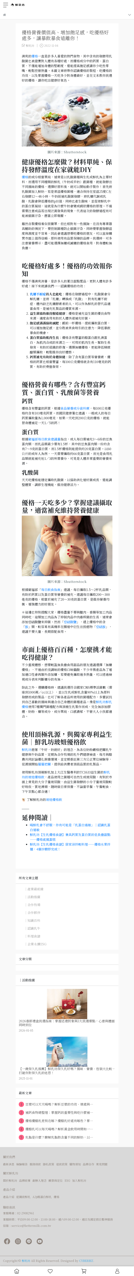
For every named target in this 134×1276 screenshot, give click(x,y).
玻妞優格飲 (54, 799)
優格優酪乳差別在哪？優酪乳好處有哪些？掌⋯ (56, 1120)
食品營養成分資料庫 (74, 408)
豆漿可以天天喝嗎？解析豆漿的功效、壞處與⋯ (56, 1104)
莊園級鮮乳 (23, 1197)
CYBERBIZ (86, 1261)
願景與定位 (56, 1180)
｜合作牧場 (32, 904)
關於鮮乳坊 (10, 1180)
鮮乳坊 (26, 749)
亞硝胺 (101, 626)
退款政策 (62, 1164)
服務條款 (35, 1164)
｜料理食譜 (32, 936)
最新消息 (8, 1164)
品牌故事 (24, 1180)
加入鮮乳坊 (79, 1180)
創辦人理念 (39, 1180)
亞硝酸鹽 (70, 622)
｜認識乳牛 (32, 928)
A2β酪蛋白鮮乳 (42, 1197)
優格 (34, 56)
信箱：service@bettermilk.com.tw (27, 1226)
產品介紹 (8, 1197)
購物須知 (75, 1164)
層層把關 (44, 764)
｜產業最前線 (34, 889)
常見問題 (101, 1164)
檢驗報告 (22, 1164)
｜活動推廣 (32, 897)
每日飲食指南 (50, 589)
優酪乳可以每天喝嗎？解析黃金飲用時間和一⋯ (56, 1129)
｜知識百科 (32, 920)
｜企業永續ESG (35, 944)
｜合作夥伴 (32, 912)
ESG (67, 1180)
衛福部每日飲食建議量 (44, 439)
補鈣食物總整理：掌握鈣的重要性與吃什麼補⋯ (56, 1112)
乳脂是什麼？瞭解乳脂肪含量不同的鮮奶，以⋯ (56, 1137)
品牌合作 (88, 1164)
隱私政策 (48, 1164)
